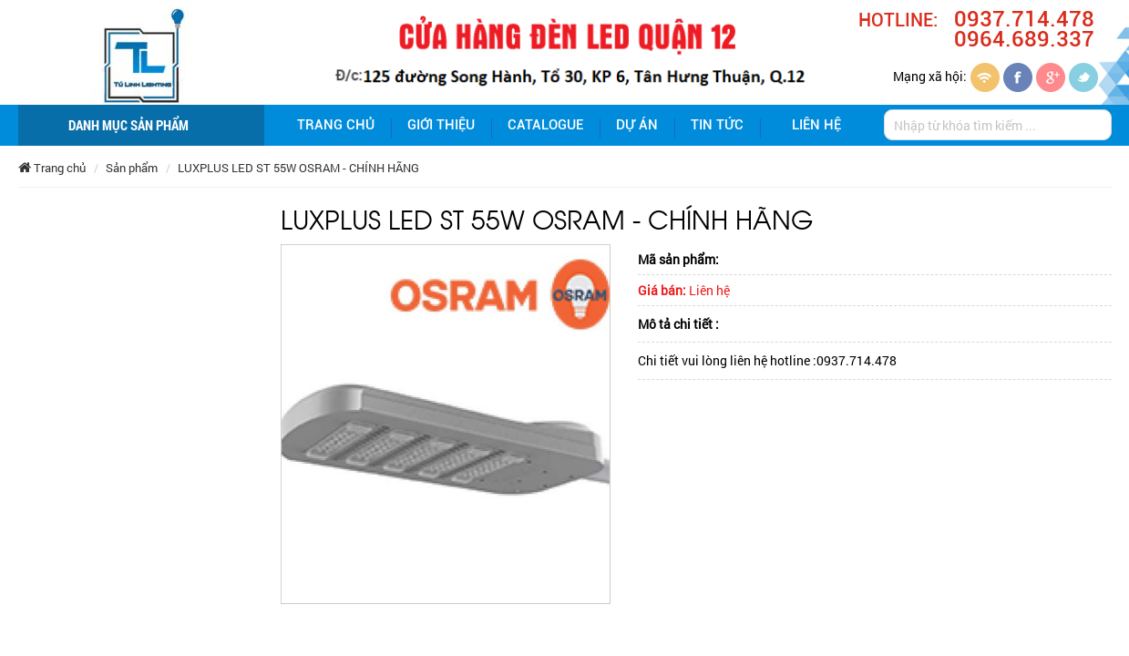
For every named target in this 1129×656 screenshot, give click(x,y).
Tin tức (717, 125)
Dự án (637, 125)
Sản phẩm (132, 167)
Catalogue (545, 125)
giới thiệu (441, 125)
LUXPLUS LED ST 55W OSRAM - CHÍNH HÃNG (298, 167)
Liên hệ (816, 125)
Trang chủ (336, 125)
